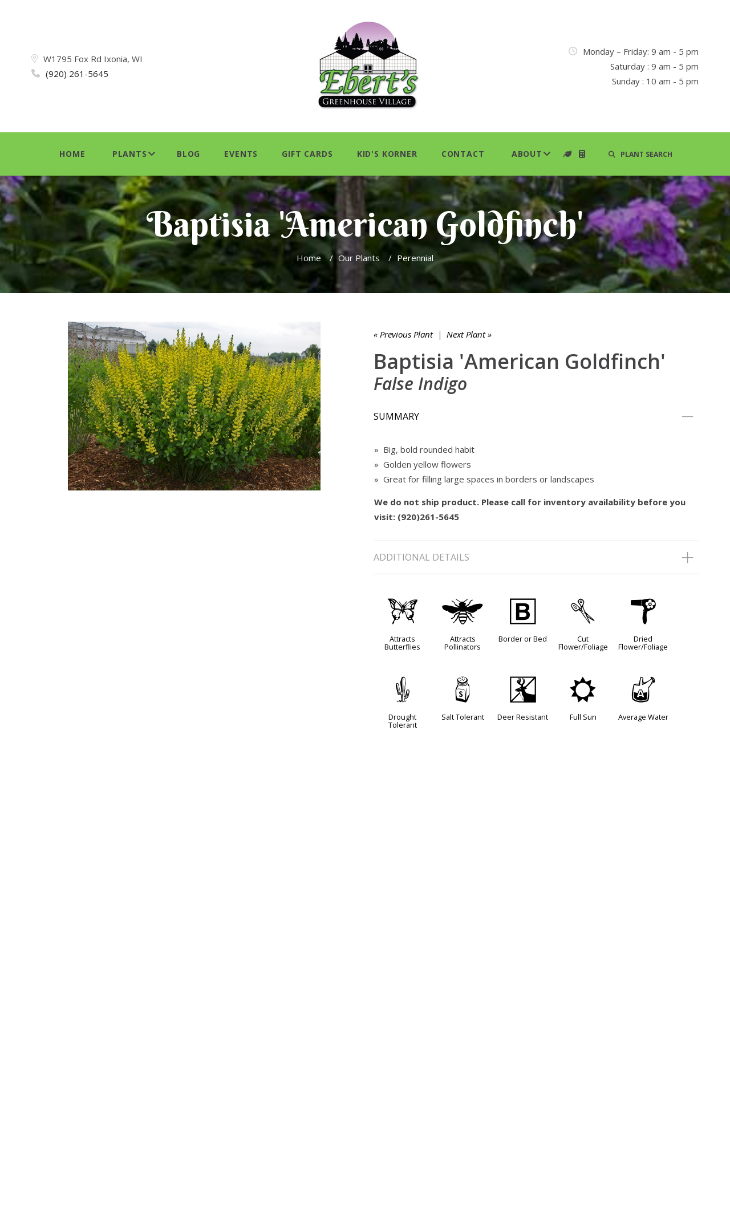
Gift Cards (307, 153)
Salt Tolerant (462, 717)
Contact (463, 153)
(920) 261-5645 (77, 73)
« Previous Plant (403, 334)
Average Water (643, 717)
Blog (188, 153)
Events (241, 153)
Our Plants (359, 257)
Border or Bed (522, 639)
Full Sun (583, 717)
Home (72, 153)
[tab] (536, 416)
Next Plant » (469, 334)
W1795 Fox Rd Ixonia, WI (93, 58)
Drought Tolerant (402, 721)
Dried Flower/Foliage (643, 643)
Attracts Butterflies (402, 643)
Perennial (415, 257)
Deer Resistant (522, 717)
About (527, 153)
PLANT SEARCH (640, 154)
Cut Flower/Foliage (583, 643)
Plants (129, 153)
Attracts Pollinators (462, 643)
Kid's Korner (387, 153)
